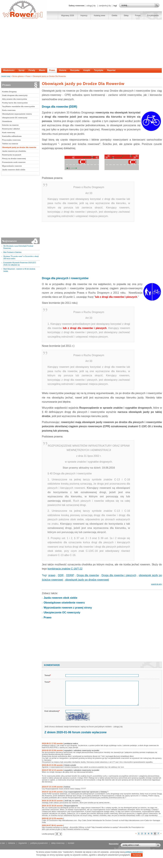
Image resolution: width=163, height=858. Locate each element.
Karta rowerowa (9, 110)
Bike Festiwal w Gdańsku (12, 252)
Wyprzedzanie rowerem (12, 166)
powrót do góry (156, 584)
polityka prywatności (39, 843)
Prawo (52, 70)
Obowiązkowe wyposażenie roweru (17, 114)
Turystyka (98, 70)
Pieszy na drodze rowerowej (14, 158)
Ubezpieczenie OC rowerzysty (14, 118)
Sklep (126, 15)
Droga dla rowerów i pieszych (119, 575)
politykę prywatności (134, 852)
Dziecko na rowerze (10, 125)
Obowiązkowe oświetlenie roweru (64, 602)
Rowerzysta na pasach (11, 155)
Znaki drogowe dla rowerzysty (14, 95)
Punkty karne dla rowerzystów (15, 103)
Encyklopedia (153, 15)
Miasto (42, 70)
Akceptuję (137, 855)
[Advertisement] (81, 43)
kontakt (71, 843)
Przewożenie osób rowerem (13, 162)
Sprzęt (22, 70)
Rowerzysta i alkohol (11, 129)
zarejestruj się (105, 6)
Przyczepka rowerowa (11, 140)
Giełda (114, 15)
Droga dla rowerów (88, 575)
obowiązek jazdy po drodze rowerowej (87, 579)
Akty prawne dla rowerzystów (14, 99)
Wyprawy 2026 (67, 15)
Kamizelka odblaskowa (12, 136)
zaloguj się (91, 6)
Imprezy (84, 15)
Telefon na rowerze (10, 144)
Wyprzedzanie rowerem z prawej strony (68, 607)
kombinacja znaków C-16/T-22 (65, 568)
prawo (51, 575)
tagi (115, 6)
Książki (86, 70)
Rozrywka (74, 70)
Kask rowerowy (8, 132)
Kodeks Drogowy (9, 92)
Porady (31, 70)
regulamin (22, 843)
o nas (2, 843)
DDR (61, 575)
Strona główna (17, 76)
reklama (11, 843)
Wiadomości (9, 70)
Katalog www (99, 15)
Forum (138, 15)
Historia (62, 70)
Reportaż (111, 70)
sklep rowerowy (58, 843)
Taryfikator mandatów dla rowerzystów (18, 106)
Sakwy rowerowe (76, 6)
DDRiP (70, 575)
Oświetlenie (7, 121)
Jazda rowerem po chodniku (14, 151)
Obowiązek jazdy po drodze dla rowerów (19, 147)
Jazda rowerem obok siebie (13, 170)
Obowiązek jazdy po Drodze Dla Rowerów (49, 76)
